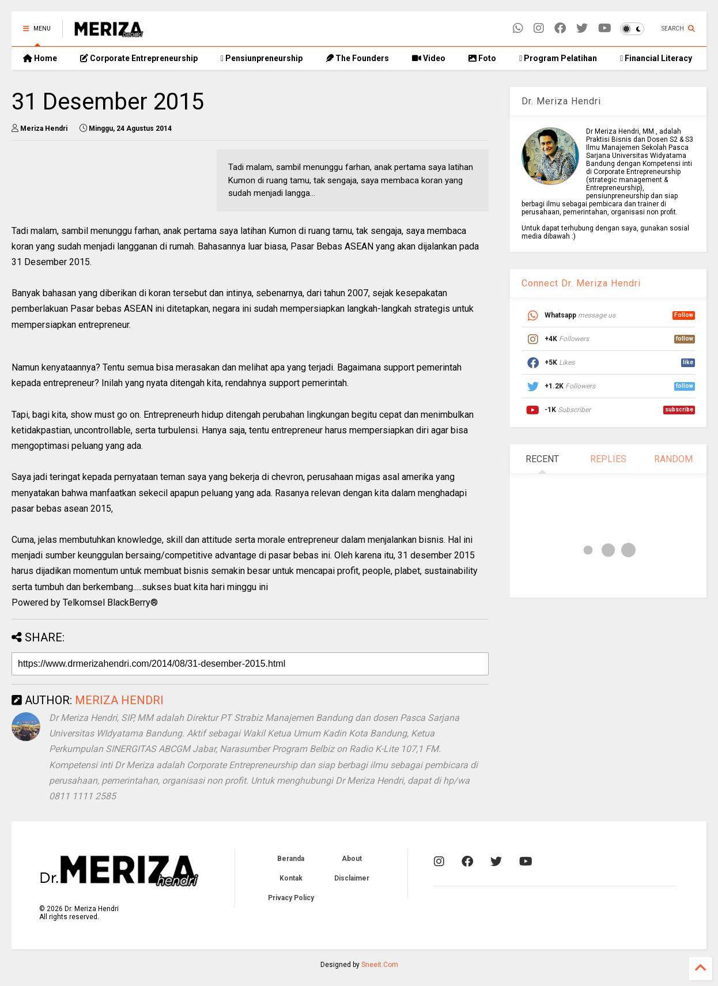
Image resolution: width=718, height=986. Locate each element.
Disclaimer (351, 878)
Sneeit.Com (379, 965)
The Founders (357, 58)
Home (40, 58)
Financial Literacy (656, 58)
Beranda (290, 859)
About (352, 859)
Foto (482, 58)
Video (428, 58)
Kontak (291, 878)
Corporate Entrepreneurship (139, 58)
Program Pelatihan (558, 58)
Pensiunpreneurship (262, 58)
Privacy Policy (291, 898)
